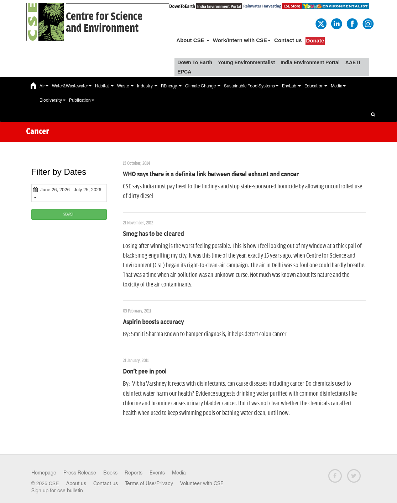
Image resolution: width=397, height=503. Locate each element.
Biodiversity (53, 100)
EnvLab (291, 85)
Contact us (288, 40)
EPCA (184, 72)
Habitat (104, 85)
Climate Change (202, 85)
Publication (81, 100)
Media (338, 85)
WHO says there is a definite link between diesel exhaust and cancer (211, 174)
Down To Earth (194, 62)
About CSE (192, 40)
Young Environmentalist (246, 62)
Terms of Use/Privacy (149, 483)
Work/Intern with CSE (242, 40)
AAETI (352, 62)
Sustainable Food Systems (251, 85)
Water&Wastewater (72, 85)
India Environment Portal (310, 62)
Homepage (43, 473)
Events (157, 473)
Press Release (79, 473)
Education (315, 85)
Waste (125, 85)
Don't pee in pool (145, 371)
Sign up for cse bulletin (57, 490)
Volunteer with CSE (202, 483)
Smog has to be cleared (153, 234)
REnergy (171, 85)
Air (44, 85)
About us (76, 483)
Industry (147, 85)
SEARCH (68, 214)
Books (110, 473)
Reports (133, 473)
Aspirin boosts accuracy (153, 322)
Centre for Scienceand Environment (104, 22)
